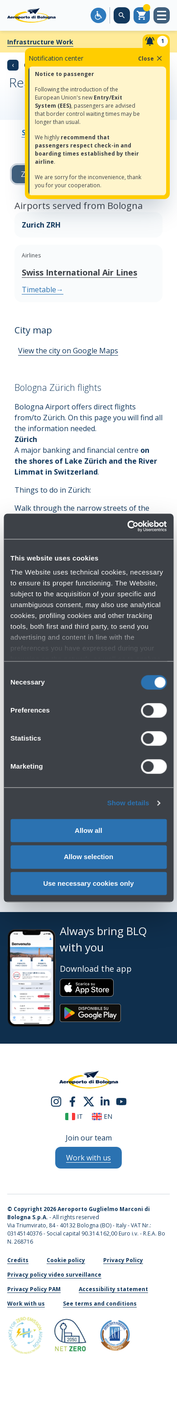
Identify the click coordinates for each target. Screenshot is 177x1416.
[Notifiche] (156, 41)
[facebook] (72, 1101)
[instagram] (56, 1101)
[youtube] (121, 1101)
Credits (18, 1260)
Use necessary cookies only (88, 883)
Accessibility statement (113, 1289)
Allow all (88, 830)
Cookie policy (66, 1260)
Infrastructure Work (40, 42)
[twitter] (88, 1101)
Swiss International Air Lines (79, 272)
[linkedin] (105, 1101)
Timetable (42, 290)
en (102, 1116)
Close (150, 58)
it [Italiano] (74, 1116)
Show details (128, 803)
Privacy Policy (123, 1260)
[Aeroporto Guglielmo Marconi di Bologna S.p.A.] (31, 15)
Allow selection (88, 857)
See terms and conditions (100, 1303)
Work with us (26, 1303)
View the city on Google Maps (68, 351)
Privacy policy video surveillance (54, 1274)
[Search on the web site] (122, 15)
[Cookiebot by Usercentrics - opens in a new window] (127, 526)
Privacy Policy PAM (34, 1289)
